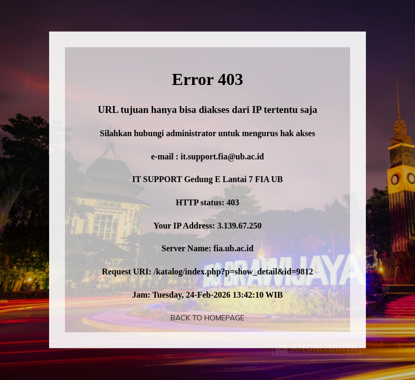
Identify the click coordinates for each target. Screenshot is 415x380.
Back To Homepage (207, 317)
